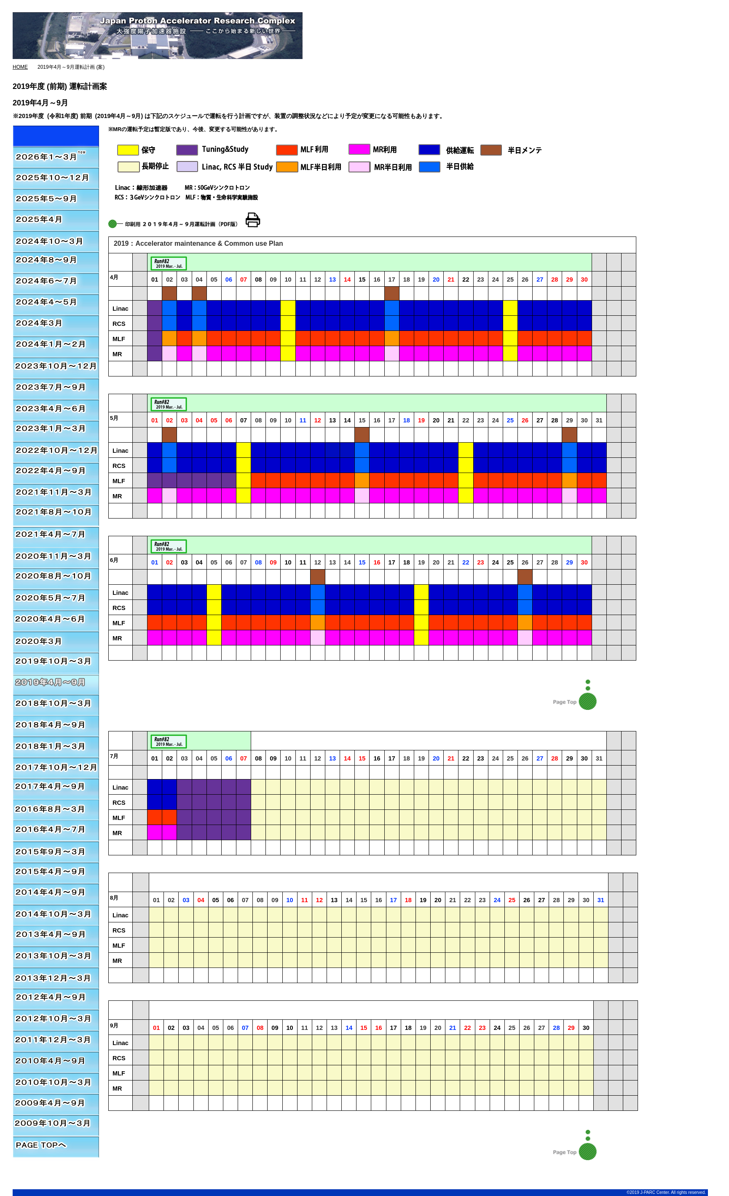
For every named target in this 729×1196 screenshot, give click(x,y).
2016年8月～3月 (56, 810)
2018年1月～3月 (56, 747)
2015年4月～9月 (56, 873)
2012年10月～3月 (56, 1021)
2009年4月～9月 (56, 1105)
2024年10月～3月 (56, 241)
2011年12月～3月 (56, 1042)
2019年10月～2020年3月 (56, 662)
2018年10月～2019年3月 (56, 704)
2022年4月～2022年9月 (56, 473)
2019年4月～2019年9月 (56, 683)
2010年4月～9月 (56, 1063)
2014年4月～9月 (56, 894)
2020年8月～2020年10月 (56, 578)
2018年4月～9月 (56, 725)
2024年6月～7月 (56, 283)
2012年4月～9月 (56, 1000)
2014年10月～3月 (56, 915)
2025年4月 (56, 220)
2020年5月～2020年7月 (56, 599)
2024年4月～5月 (56, 304)
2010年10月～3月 (56, 1084)
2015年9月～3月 (56, 852)
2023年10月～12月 (56, 367)
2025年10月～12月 (56, 177)
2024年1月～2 (56, 346)
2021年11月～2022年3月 (56, 494)
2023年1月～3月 (56, 430)
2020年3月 (56, 641)
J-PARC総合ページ (322, 8)
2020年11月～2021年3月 (56, 536)
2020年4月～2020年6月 (56, 620)
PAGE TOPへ (56, 1147)
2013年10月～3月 (56, 957)
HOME (20, 67)
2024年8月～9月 (56, 262)
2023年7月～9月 (56, 388)
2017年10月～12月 (56, 768)
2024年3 (56, 325)
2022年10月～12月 (56, 451)
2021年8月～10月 (56, 515)
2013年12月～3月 (56, 978)
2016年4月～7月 (56, 831)
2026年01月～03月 (56, 135)
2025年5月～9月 (56, 199)
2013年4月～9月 (56, 936)
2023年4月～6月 (56, 409)
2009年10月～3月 (56, 1126)
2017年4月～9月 (56, 789)
